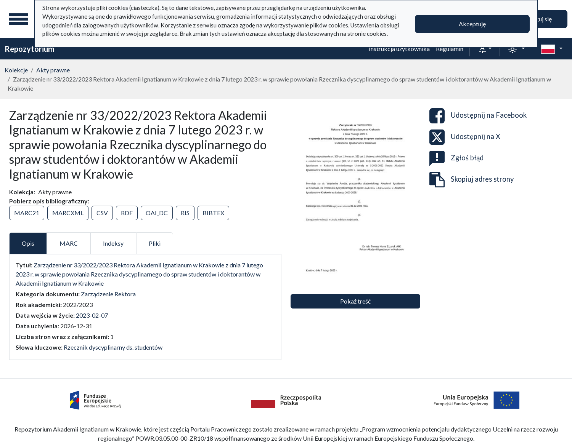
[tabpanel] (145, 306)
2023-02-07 (92, 315)
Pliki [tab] (155, 243)
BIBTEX (213, 212)
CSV (102, 212)
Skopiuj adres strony (471, 179)
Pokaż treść (355, 301)
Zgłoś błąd (456, 158)
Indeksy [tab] (113, 243)
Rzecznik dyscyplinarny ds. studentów (113, 347)
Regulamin (449, 48)
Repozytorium (30, 48)
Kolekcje (16, 70)
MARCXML (68, 212)
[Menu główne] (19, 19)
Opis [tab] (28, 243)
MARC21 (26, 212)
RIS (185, 212)
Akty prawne (53, 70)
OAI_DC (157, 212)
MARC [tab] (68, 243)
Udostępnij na (478, 115)
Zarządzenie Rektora (108, 293)
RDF (127, 212)
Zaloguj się (538, 18)
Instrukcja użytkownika (399, 48)
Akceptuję (472, 23)
